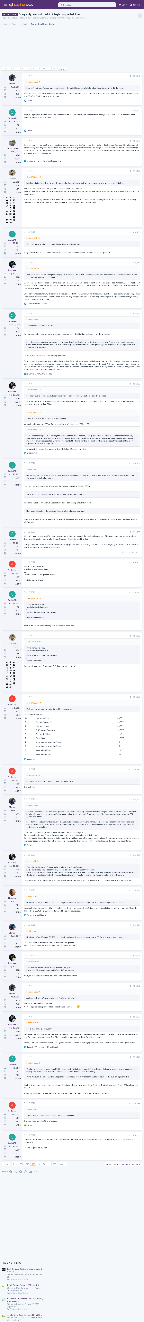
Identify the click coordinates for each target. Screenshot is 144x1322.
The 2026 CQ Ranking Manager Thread (121, 280)
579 (28, 68)
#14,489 (90, 745)
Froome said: (32, 245)
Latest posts (105, 263)
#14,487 (90, 640)
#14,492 (90, 914)
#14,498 (90, 1140)
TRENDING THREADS (108, 153)
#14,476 (90, 76)
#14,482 (90, 332)
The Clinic (108, 307)
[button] (6, 4)
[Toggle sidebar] (139, 15)
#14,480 (90, 239)
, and (44, 168)
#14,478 (90, 146)
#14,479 (90, 178)
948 (55, 68)
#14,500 (90, 1226)
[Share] (84, 76)
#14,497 (90, 1094)
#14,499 (90, 1194)
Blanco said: (32, 279)
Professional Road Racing (114, 169)
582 (45, 68)
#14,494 (90, 1000)
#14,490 (90, 817)
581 (39, 68)
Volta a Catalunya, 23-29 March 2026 (120, 232)
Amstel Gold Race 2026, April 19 (118, 218)
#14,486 (90, 610)
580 (34, 68)
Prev (8, 69)
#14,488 (90, 683)
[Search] (76, 4)
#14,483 (90, 413)
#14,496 (90, 1063)
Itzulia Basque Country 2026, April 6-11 (121, 175)
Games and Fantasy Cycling (115, 285)
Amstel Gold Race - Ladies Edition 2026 (121, 205)
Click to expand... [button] (60, 878)
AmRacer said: (33, 646)
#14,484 (90, 503)
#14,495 (90, 1033)
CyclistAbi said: (33, 184)
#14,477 (90, 116)
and (37, 322)
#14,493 (90, 960)
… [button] (17, 68)
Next (62, 69)
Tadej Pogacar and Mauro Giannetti (119, 302)
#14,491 (90, 847)
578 (22, 68)
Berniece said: (32, 82)
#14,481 (90, 273)
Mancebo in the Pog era (114, 340)
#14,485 (90, 574)
